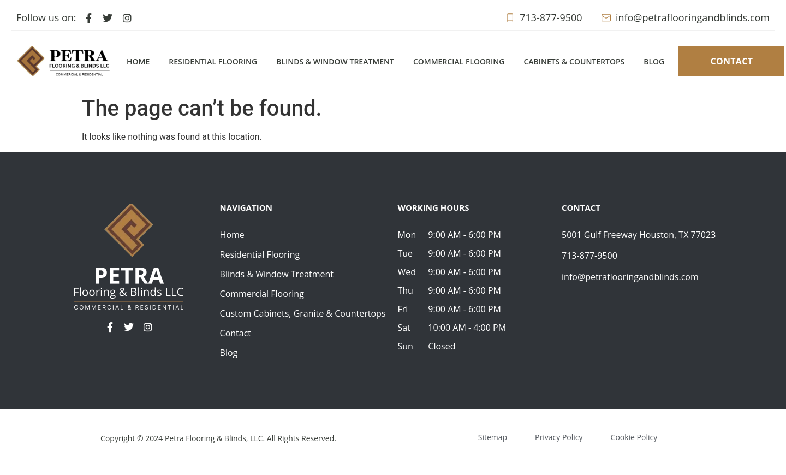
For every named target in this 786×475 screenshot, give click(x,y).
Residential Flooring (213, 61)
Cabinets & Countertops (573, 61)
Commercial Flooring (459, 61)
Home (138, 61)
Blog (654, 61)
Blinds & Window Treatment (335, 61)
